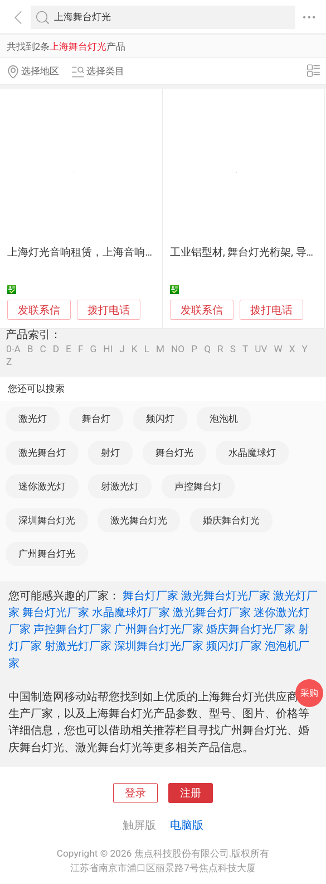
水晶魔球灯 (252, 452)
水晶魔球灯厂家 (131, 612)
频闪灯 (160, 418)
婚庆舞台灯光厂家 (250, 629)
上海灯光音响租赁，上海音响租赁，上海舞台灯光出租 (134, 252)
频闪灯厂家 (234, 645)
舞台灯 (96, 418)
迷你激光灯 (42, 486)
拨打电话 (108, 310)
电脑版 (186, 825)
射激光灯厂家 (78, 645)
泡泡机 (224, 418)
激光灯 (32, 418)
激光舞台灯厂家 (212, 612)
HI (108, 349)
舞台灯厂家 (150, 595)
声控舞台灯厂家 (72, 629)
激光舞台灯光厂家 (225, 595)
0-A (13, 349)
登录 (135, 793)
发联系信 (39, 310)
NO (177, 349)
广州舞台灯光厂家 (158, 629)
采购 (309, 693)
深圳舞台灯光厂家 (158, 645)
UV (261, 349)
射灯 (110, 452)
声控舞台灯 (198, 486)
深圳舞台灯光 (46, 520)
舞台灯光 (174, 452)
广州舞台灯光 (46, 553)
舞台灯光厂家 (55, 612)
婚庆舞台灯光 (231, 520)
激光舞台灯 (42, 452)
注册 (190, 793)
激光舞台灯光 (138, 520)
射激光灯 (120, 486)
